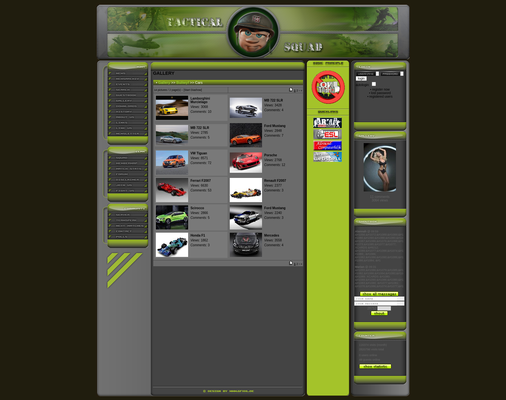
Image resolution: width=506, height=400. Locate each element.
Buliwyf (182, 82)
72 (200, 163)
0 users (364, 355)
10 (200, 111)
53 (200, 190)
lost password (381, 93)
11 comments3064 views (380, 198)
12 (274, 165)
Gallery (164, 82)
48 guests (365, 359)
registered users (381, 96)
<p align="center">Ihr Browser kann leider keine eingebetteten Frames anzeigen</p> (379, 259)
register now (381, 89)
